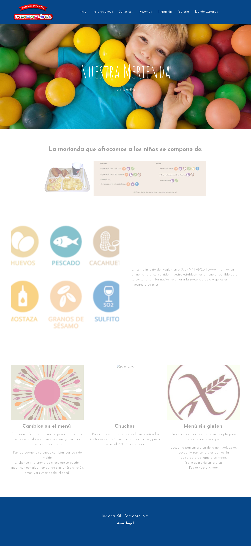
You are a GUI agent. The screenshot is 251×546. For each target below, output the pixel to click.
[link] (33, 12)
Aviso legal (125, 523)
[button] (102, 12)
